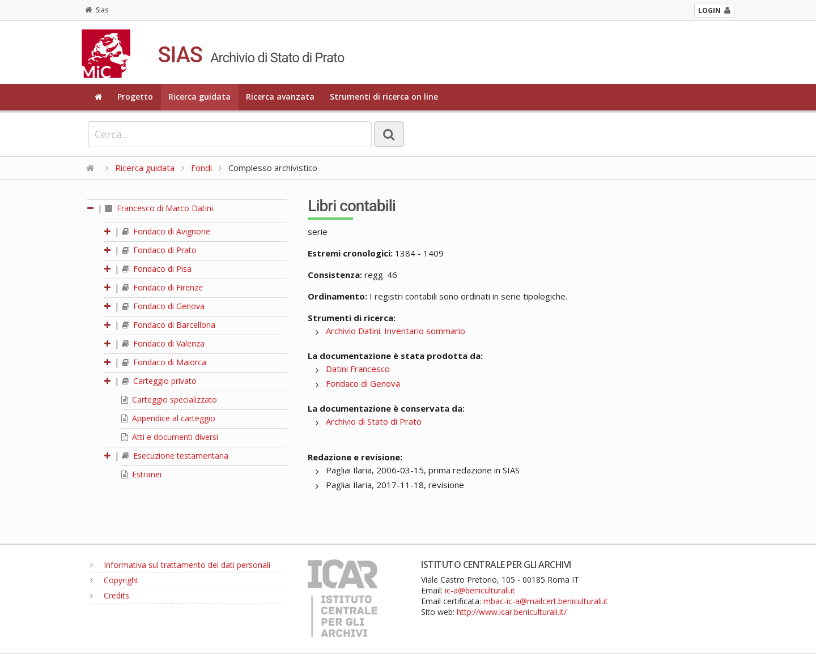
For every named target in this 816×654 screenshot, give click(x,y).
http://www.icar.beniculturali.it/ (512, 611)
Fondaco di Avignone (166, 231)
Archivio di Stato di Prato (374, 421)
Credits (109, 595)
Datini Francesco (358, 368)
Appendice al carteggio (168, 418)
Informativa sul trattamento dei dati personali (180, 564)
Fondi (201, 167)
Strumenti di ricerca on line (384, 96)
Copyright (114, 580)
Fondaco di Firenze (162, 287)
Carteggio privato (159, 380)
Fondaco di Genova (163, 306)
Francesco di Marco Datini (159, 208)
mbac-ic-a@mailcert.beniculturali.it (545, 601)
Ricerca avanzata (280, 96)
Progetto (135, 96)
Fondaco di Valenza (163, 343)
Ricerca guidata (199, 96)
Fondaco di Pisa (157, 268)
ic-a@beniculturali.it (480, 590)
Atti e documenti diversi (169, 436)
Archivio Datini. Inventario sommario (395, 330)
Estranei (141, 474)
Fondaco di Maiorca (164, 362)
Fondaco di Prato (159, 250)
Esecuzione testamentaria (175, 455)
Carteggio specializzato (169, 399)
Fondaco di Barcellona (168, 324)
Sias (96, 10)
